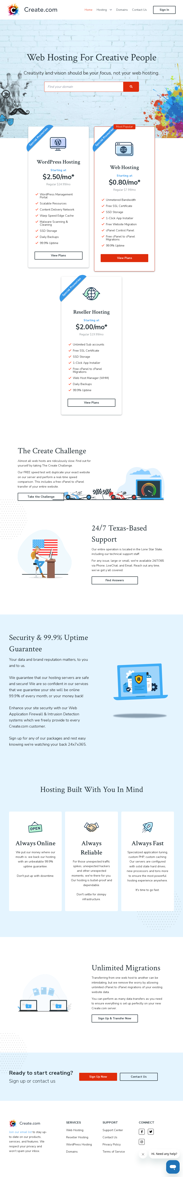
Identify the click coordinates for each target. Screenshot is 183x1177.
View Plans (58, 255)
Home (88, 10)
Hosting (104, 10)
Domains (122, 10)
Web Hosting (74, 1130)
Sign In (164, 10)
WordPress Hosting (79, 1144)
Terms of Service (114, 1152)
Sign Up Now (98, 1077)
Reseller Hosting (77, 1137)
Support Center (113, 1130)
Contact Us (139, 10)
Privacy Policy (112, 1144)
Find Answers (115, 580)
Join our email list (20, 1132)
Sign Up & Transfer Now (114, 1018)
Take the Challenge (41, 497)
